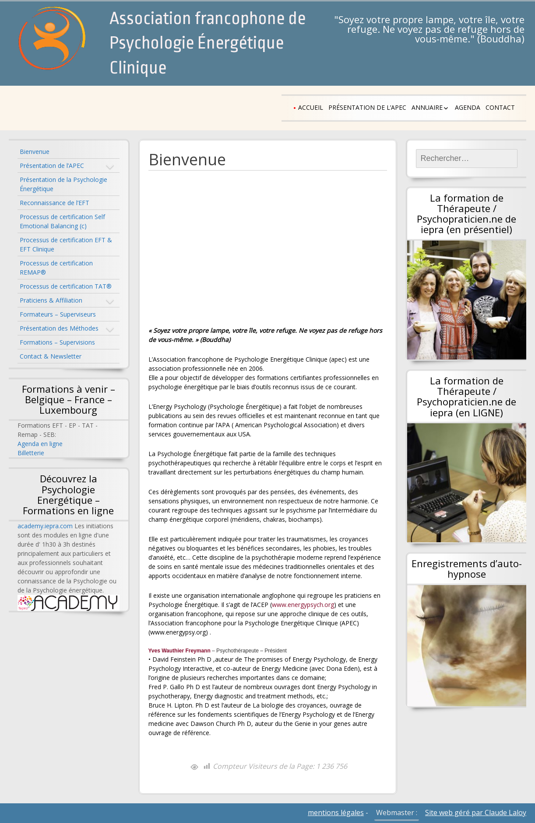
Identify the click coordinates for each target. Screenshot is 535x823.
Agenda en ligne (40, 443)
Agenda (467, 107)
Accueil (310, 107)
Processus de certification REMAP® (56, 267)
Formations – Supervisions (57, 342)
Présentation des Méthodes (59, 328)
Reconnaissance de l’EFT (54, 203)
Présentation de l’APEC (367, 107)
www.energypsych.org (303, 604)
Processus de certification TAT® (66, 286)
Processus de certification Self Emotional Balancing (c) (62, 221)
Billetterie (31, 453)
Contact (500, 107)
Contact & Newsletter (50, 356)
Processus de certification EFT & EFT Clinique (66, 244)
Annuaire (427, 107)
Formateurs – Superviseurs (58, 314)
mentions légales (336, 812)
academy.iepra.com (45, 526)
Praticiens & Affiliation (51, 300)
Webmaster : (396, 812)
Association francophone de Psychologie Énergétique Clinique (207, 43)
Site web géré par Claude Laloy (475, 812)
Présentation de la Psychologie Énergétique (63, 184)
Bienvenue (34, 151)
